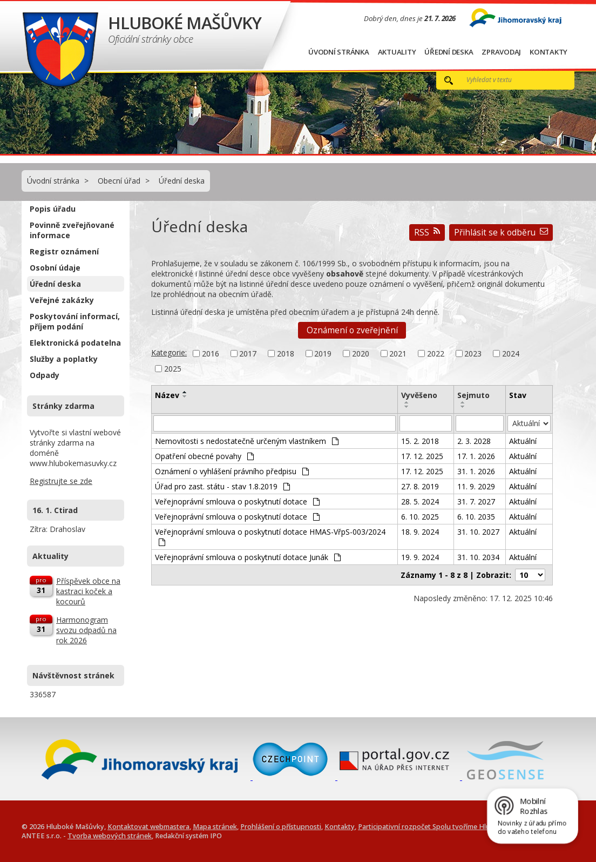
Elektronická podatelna (75, 343)
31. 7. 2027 (476, 501)
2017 (247, 353)
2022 (435, 353)
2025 (172, 368)
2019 (322, 353)
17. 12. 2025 (422, 456)
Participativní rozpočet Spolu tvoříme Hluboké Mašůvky (447, 826)
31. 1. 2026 (476, 471)
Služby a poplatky (64, 359)
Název (167, 395)
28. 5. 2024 (420, 501)
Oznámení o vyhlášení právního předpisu (232, 471)
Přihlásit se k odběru (501, 232)
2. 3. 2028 (474, 441)
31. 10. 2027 (478, 532)
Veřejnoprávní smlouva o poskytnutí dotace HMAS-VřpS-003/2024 (270, 536)
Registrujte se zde (61, 481)
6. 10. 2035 (476, 516)
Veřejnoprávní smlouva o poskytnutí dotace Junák (248, 557)
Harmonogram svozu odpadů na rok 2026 (86, 630)
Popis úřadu (53, 209)
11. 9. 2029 (476, 486)
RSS (427, 232)
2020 (360, 353)
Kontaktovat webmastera (148, 826)
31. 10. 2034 (478, 557)
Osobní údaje (55, 267)
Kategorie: (169, 352)
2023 (473, 353)
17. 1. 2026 (476, 456)
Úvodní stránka (338, 52)
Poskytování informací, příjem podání (75, 321)
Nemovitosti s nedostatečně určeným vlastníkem (246, 441)
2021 (398, 353)
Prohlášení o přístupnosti (280, 826)
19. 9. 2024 (420, 557)
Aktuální (523, 441)
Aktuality (397, 52)
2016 (210, 353)
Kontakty (548, 52)
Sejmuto (473, 395)
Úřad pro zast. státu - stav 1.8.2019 (222, 486)
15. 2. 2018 (420, 441)
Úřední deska (448, 52)
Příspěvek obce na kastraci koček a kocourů (88, 591)
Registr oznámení (64, 251)
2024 (510, 353)
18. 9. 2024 (420, 532)
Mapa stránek (215, 826)
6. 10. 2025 (420, 516)
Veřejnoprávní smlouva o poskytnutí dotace (237, 501)
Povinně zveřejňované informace (72, 230)
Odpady (44, 375)
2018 (285, 353)
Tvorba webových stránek (109, 835)
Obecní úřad (119, 181)
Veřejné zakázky (62, 300)
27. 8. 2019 (420, 486)
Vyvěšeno (419, 395)
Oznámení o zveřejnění (352, 330)
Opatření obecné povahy (204, 456)
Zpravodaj (501, 52)
